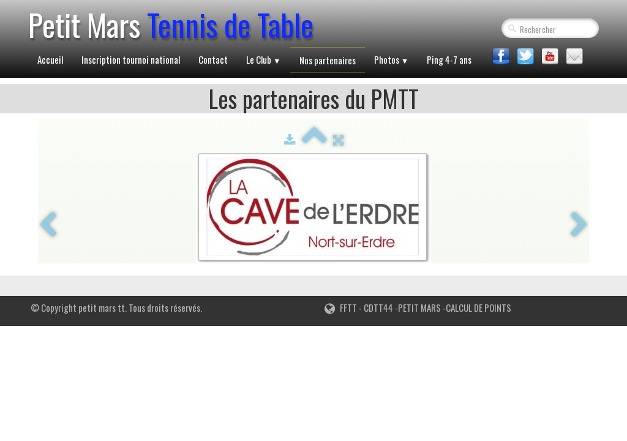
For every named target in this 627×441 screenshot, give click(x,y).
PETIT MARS (419, 307)
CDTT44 (377, 307)
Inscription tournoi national (130, 59)
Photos (391, 59)
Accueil (50, 59)
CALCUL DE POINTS (478, 307)
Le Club (263, 59)
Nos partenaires (327, 60)
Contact (213, 59)
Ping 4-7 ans (449, 59)
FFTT (341, 307)
